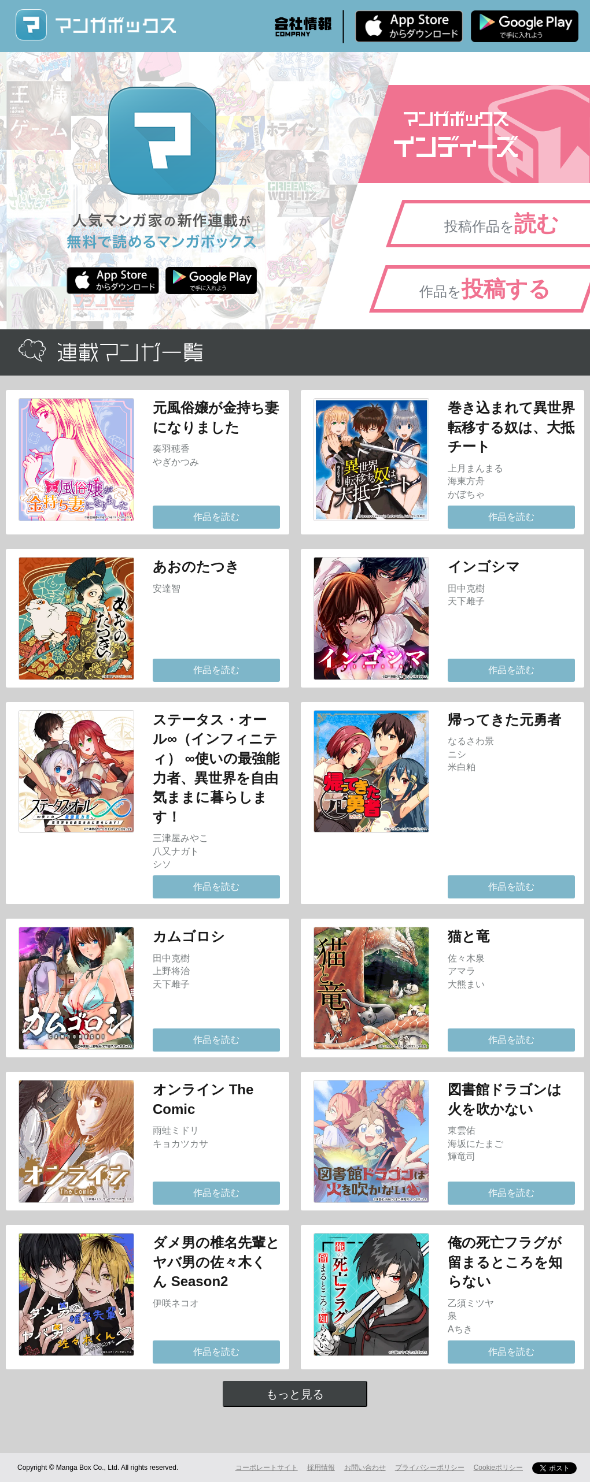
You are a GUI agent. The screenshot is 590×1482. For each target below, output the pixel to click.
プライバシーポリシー (429, 1467)
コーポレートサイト (266, 1467)
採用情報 (321, 1467)
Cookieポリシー (498, 1467)
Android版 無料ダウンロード (524, 26)
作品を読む (216, 517)
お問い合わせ (365, 1467)
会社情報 (303, 26)
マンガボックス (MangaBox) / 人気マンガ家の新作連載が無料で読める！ (95, 25)
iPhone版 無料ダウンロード (409, 26)
